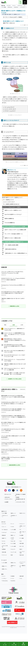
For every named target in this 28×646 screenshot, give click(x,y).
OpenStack (16, 7)
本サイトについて (8, 494)
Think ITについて (5, 516)
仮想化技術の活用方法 (10, 249)
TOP (3, 14)
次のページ (26, 25)
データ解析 (22, 538)
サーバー (14, 5)
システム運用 (13, 546)
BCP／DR (21, 546)
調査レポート (4, 566)
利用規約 (17, 497)
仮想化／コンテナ (22, 526)
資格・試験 (4, 552)
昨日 (5, 324)
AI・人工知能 (4, 7)
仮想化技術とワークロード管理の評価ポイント (16, 253)
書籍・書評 (22, 576)
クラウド (12, 526)
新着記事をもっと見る (13, 306)
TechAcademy (5, 580)
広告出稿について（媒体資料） (20, 495)
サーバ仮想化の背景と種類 (11, 245)
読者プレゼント (22, 513)
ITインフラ (8, 5)
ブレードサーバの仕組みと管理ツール (14, 234)
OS (20, 529)
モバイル (3, 541)
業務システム (13, 562)
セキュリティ (13, 549)
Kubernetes (10, 7)
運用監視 (4, 549)
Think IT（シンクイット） (6, 2)
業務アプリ (4, 538)
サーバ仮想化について (8, 199)
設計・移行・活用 (8, 14)
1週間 (13, 324)
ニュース (3, 576)
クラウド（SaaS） (12, 538)
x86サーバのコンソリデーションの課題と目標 (15, 229)
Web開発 (21, 535)
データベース (13, 532)
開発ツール (13, 535)
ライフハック (4, 555)
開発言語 (4, 535)
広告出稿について (14, 516)
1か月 (22, 324)
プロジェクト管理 (5, 546)
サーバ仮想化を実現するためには (11, 204)
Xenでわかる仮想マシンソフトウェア (13, 214)
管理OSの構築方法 (9, 218)
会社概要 (6, 502)
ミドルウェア (4, 532)
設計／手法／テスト (23, 532)
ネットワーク (20, 5)
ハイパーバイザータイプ (8, 202)
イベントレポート (22, 7)
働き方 (21, 549)
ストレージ (4, 526)
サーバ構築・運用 (22, 566)
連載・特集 (3, 5)
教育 (12, 555)
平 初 (7, 23)
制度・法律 (22, 555)
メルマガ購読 (4, 513)
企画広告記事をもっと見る (13, 465)
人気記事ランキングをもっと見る (13, 379)
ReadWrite (13, 580)
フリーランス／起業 (22, 552)
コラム (21, 578)
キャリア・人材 (13, 552)
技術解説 (12, 576)
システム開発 (13, 529)
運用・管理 (22, 543)
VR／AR (3, 543)
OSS (20, 541)
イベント (12, 578)
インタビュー (4, 578)
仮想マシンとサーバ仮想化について (13, 210)
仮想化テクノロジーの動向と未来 (13, 238)
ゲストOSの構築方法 (10, 222)
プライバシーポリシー (9, 499)
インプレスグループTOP (20, 502)
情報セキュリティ (13, 566)
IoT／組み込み (5, 529)
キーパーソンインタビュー (22, 562)
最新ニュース (13, 513)
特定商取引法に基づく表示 (20, 499)
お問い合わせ (7, 497)
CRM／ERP (13, 541)
